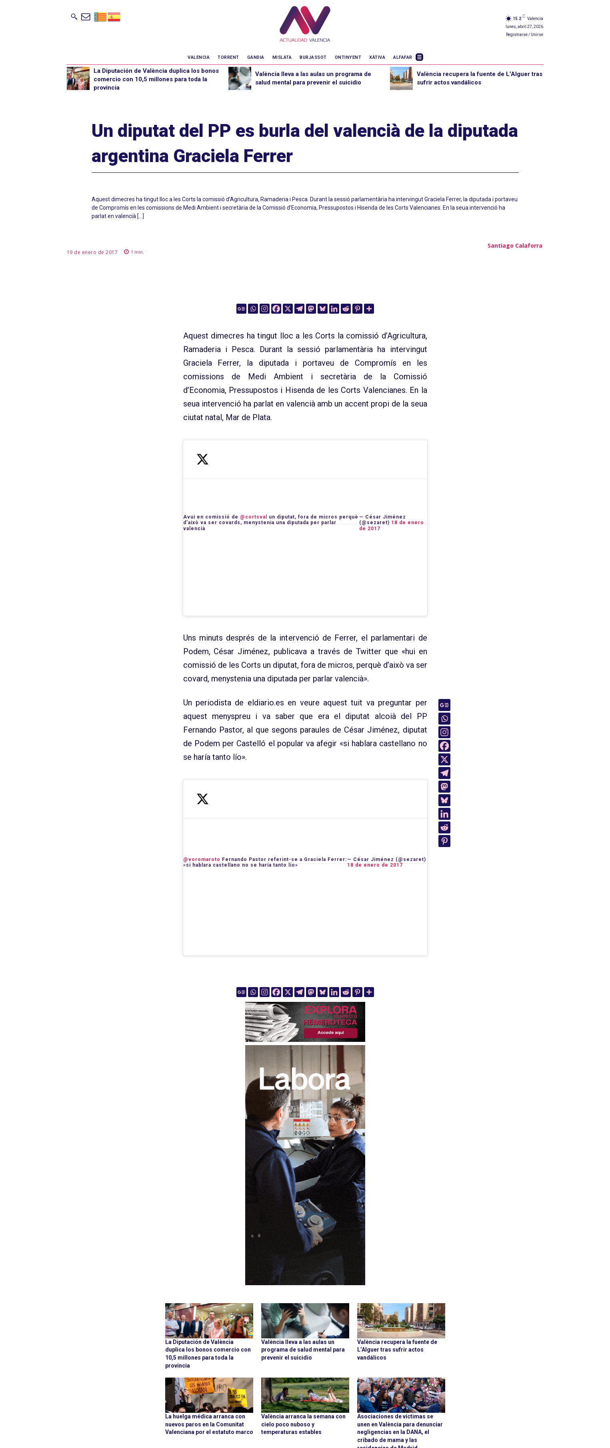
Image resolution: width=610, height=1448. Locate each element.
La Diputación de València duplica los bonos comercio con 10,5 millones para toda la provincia (156, 79)
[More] (369, 309)
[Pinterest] (357, 309)
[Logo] (305, 25)
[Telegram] (299, 309)
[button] (74, 16)
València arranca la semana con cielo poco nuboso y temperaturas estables (303, 1424)
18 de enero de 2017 (375, 865)
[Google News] (241, 309)
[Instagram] (265, 309)
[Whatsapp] (253, 309)
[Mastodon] (311, 309)
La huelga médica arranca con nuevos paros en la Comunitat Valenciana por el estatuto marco (209, 1424)
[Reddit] (346, 309)
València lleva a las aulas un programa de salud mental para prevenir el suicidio (303, 1350)
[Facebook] (276, 309)
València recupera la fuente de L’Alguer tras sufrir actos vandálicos (397, 1350)
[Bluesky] (323, 309)
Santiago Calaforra (515, 245)
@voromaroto (201, 859)
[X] (288, 309)
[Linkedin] (334, 309)
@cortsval (253, 517)
